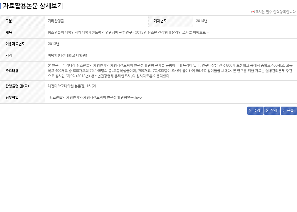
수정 (257, 111)
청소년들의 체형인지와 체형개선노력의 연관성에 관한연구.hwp (95, 98)
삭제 (274, 111)
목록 (290, 111)
